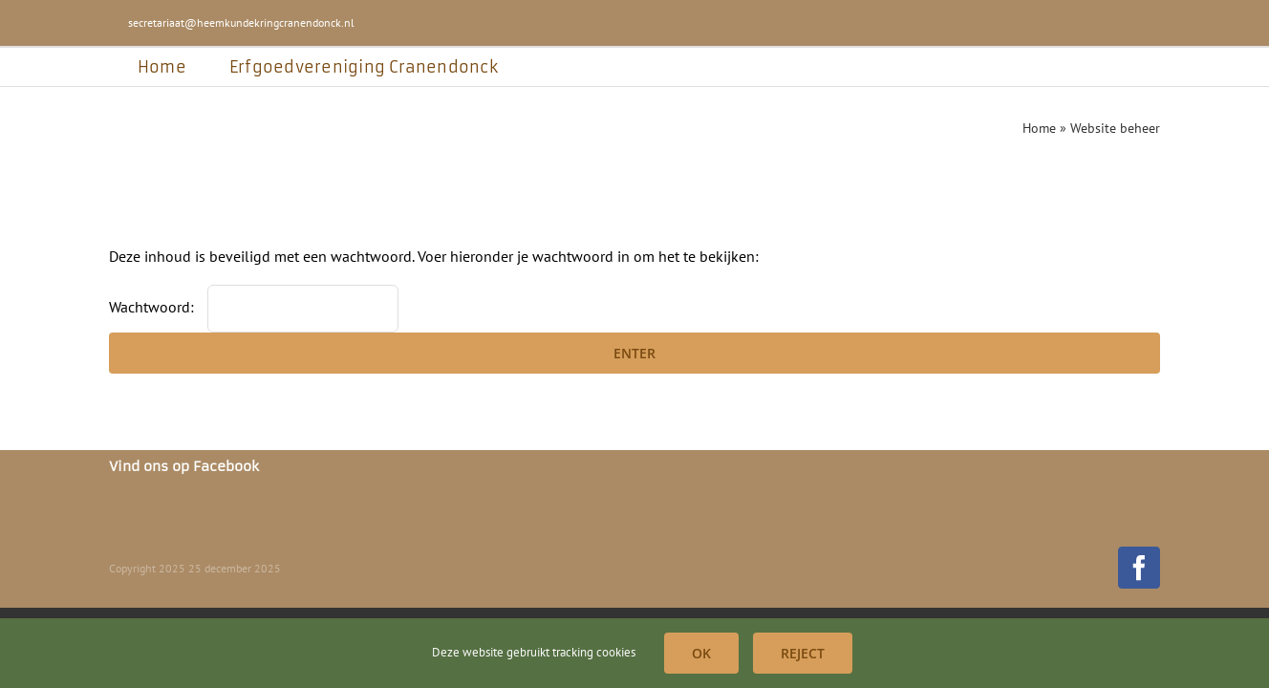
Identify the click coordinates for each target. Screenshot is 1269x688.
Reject (803, 653)
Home (1039, 128)
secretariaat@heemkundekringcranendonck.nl (241, 22)
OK (701, 653)
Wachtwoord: (253, 306)
